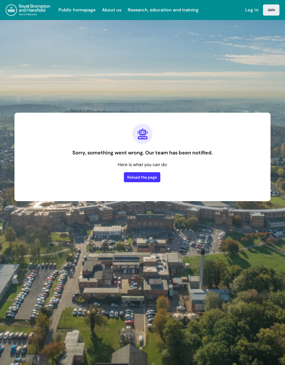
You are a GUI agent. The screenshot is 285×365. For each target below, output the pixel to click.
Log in (252, 10)
